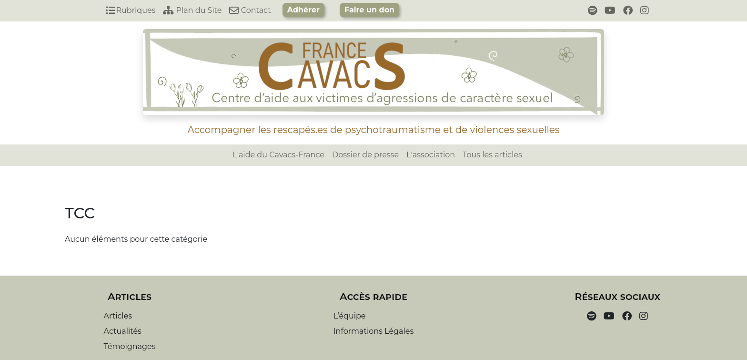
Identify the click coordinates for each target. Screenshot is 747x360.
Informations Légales (373, 331)
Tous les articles (492, 154)
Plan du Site (192, 10)
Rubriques (130, 10)
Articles (118, 315)
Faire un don (369, 9)
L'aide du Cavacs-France (278, 154)
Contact (250, 10)
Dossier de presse (365, 154)
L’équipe (349, 315)
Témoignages (130, 346)
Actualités (122, 331)
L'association (430, 154)
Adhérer (303, 9)
